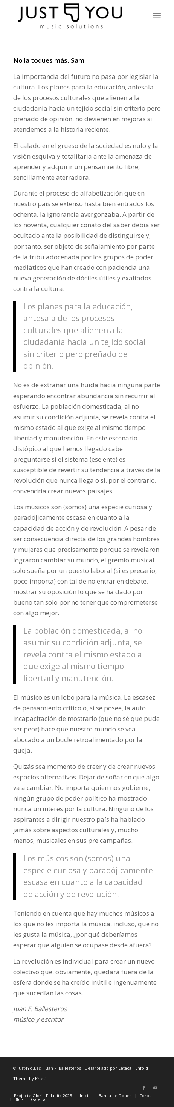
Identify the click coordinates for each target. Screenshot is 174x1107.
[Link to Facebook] (144, 1087)
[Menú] (157, 15)
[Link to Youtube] (155, 1087)
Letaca (124, 1068)
